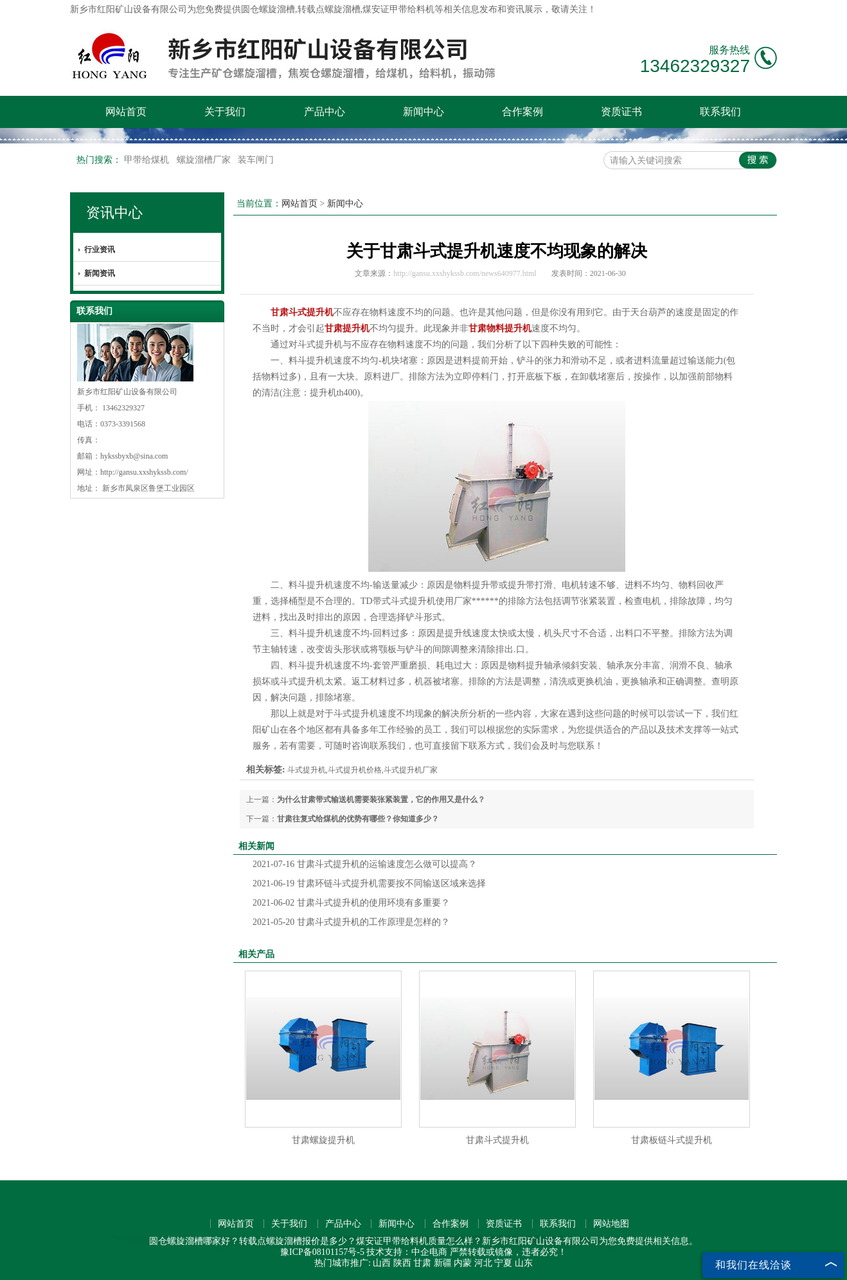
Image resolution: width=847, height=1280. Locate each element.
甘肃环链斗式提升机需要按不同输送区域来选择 (369, 883)
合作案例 (522, 111)
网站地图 (611, 1224)
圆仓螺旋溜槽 (268, 9)
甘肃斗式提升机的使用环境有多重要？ (351, 903)
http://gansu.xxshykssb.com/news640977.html (464, 273)
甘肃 (422, 1263)
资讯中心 (114, 213)
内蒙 (463, 1263)
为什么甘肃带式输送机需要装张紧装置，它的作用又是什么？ (381, 799)
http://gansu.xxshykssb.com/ (144, 472)
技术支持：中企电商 (406, 1252)
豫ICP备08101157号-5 (322, 1252)
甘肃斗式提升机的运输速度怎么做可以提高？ (365, 864)
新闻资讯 (99, 273)
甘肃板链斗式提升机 (671, 1140)
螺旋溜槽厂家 (205, 160)
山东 (524, 1263)
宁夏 (503, 1263)
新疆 (443, 1263)
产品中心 (324, 111)
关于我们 (224, 111)
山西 (382, 1263)
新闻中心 (423, 111)
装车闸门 (256, 160)
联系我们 (720, 111)
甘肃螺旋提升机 (323, 1140)
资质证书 (621, 111)
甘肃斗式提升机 (497, 1140)
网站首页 (126, 111)
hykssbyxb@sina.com (134, 456)
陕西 (402, 1263)
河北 (483, 1263)
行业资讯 (99, 249)
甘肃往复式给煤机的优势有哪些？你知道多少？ (358, 818)
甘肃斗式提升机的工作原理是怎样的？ (351, 922)
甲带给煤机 (148, 160)
